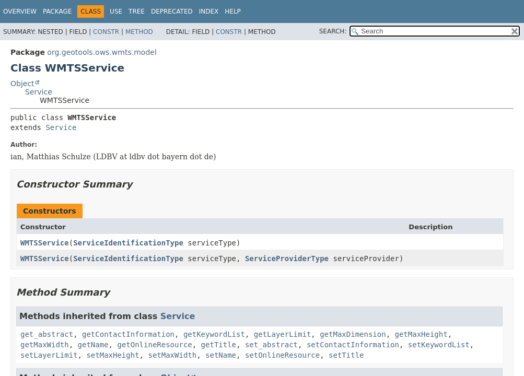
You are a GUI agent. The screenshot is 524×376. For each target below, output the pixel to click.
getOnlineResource (154, 344)
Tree (137, 11)
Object (22, 83)
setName (220, 355)
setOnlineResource (282, 355)
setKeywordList (439, 344)
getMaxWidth (44, 344)
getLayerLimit (282, 334)
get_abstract (46, 334)
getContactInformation (128, 334)
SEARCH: (333, 31)
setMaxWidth (172, 355)
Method (139, 32)
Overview (20, 11)
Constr (106, 32)
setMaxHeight (112, 355)
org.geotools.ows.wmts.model (101, 52)
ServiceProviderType (287, 258)
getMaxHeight (421, 334)
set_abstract (271, 344)
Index (209, 11)
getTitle (218, 344)
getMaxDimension (353, 334)
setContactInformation (353, 344)
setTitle (346, 355)
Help (233, 11)
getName (93, 344)
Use (116, 11)
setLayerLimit (49, 355)
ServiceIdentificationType (128, 243)
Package (57, 11)
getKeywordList (214, 334)
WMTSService (44, 243)
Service (38, 92)
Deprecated (172, 11)
